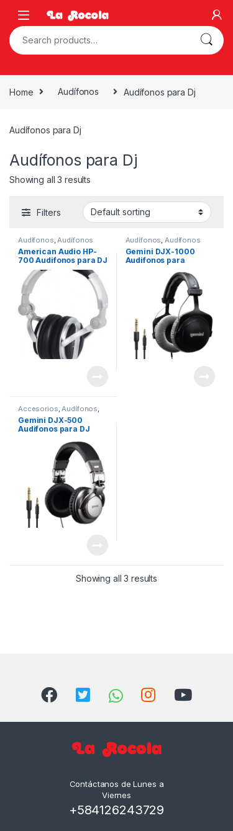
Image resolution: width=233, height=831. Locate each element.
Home (21, 91)
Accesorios (38, 408)
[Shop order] (147, 212)
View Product (97, 376)
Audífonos (78, 91)
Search (206, 40)
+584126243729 (116, 809)
